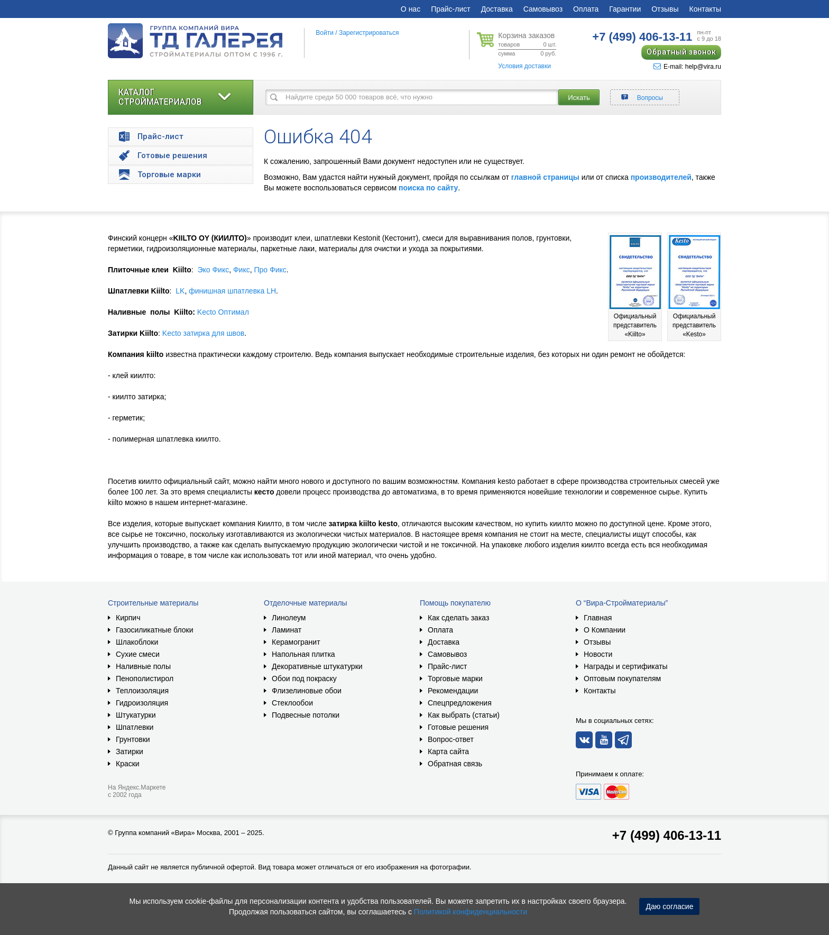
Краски (128, 763)
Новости (598, 654)
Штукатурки (135, 715)
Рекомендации (453, 690)
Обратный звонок (681, 52)
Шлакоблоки (137, 642)
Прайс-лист (451, 9)
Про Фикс (270, 269)
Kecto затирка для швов (203, 333)
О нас (410, 9)
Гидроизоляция (142, 703)
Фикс (241, 269)
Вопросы (650, 98)
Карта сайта (448, 751)
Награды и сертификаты (626, 666)
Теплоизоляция (142, 690)
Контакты (705, 9)
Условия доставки (524, 66)
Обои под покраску (304, 678)
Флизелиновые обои (307, 690)
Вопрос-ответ (451, 739)
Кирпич (128, 617)
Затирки (129, 751)
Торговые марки (455, 678)
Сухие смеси (138, 654)
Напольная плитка (303, 654)
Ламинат (286, 630)
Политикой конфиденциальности (470, 912)
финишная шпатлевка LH (232, 291)
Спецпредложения (460, 703)
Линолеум (289, 617)
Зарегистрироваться (369, 32)
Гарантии (625, 9)
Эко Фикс (213, 269)
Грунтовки (133, 739)
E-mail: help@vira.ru (687, 66)
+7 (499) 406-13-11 (666, 835)
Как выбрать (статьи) (464, 715)
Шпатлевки (134, 727)
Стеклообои (292, 703)
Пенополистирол (144, 678)
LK (180, 291)
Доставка (497, 9)
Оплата (585, 9)
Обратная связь (455, 763)
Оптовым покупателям (622, 678)
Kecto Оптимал (223, 312)
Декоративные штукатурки (317, 666)
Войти (325, 32)
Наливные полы (143, 666)
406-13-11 (642, 36)
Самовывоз (543, 9)
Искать (579, 98)
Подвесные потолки (305, 715)
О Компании (604, 630)
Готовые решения (458, 727)
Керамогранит (296, 642)
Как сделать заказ (458, 617)
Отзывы (664, 9)
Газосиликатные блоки (155, 630)
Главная (598, 617)
